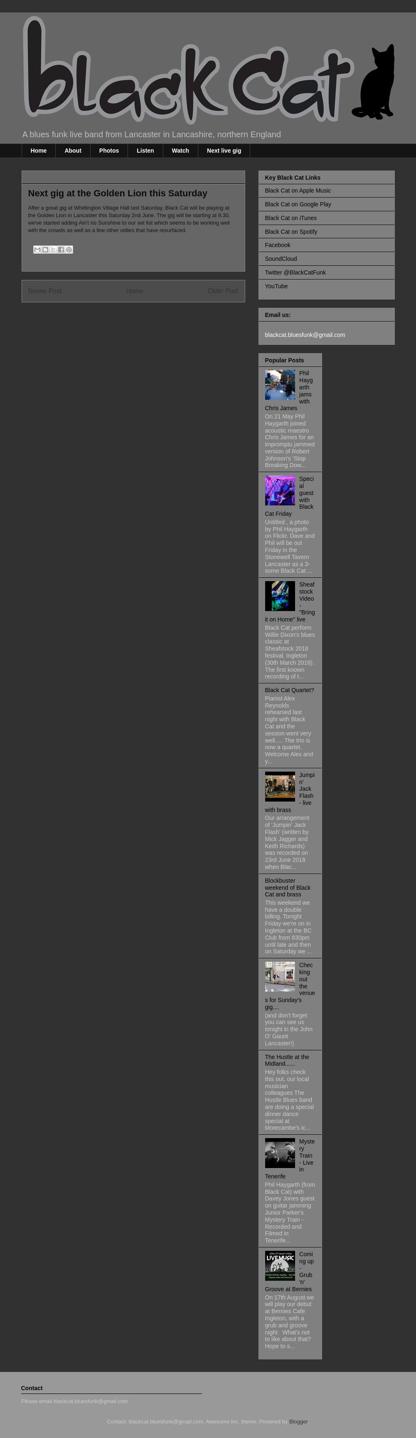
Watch (180, 150)
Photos (109, 150)
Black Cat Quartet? (289, 690)
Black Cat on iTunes (291, 218)
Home (39, 150)
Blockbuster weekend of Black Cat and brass (288, 887)
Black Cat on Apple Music (298, 190)
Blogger (298, 1421)
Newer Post (45, 291)
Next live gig (224, 150)
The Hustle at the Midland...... (287, 1060)
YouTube (276, 286)
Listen (145, 150)
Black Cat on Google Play (298, 204)
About (72, 150)
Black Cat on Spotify (291, 231)
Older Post (223, 291)
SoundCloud (281, 258)
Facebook (277, 245)
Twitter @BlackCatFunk (295, 272)
